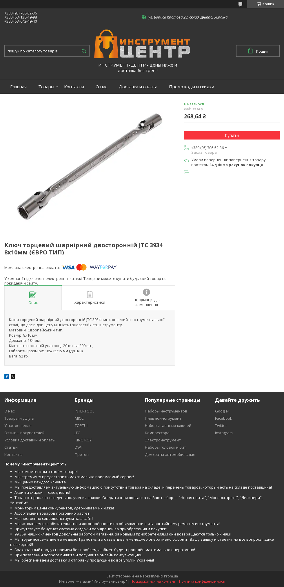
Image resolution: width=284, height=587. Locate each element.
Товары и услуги (19, 418)
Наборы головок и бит (165, 447)
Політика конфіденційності (202, 581)
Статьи (11, 447)
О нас (101, 87)
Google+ (222, 411)
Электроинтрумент (163, 440)
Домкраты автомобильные (170, 454)
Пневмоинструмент (163, 418)
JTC (77, 432)
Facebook (223, 418)
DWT (79, 447)
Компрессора (157, 432)
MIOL (79, 418)
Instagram (224, 432)
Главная (18, 87)
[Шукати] (84, 51)
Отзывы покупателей (24, 432)
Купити (232, 135)
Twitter (221, 425)
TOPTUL (81, 425)
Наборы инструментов (166, 411)
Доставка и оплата (138, 87)
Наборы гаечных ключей (168, 425)
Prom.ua (171, 576)
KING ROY (83, 440)
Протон (82, 454)
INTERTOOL (84, 411)
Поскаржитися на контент (153, 581)
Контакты (74, 87)
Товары (46, 87)
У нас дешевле (18, 425)
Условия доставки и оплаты (30, 440)
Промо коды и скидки (191, 87)
